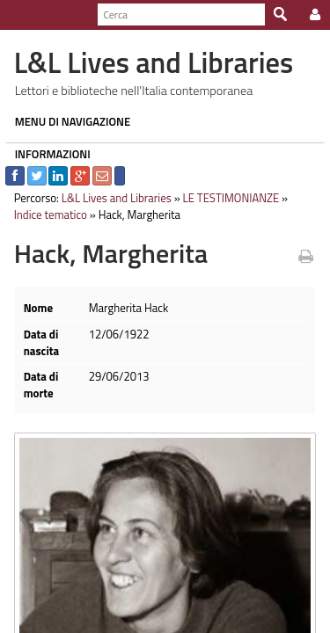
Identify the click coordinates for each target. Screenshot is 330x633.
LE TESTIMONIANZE (226, 198)
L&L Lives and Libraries (111, 198)
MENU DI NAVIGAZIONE (68, 121)
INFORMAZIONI (47, 154)
